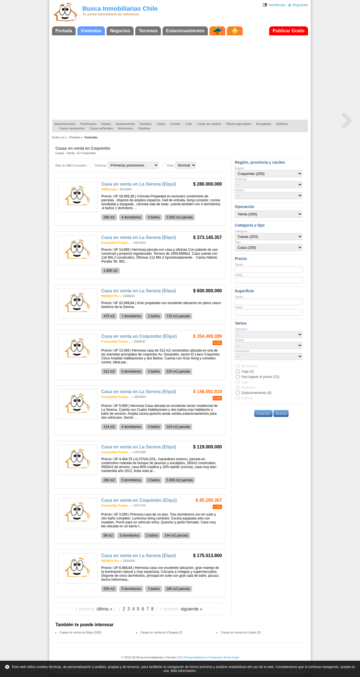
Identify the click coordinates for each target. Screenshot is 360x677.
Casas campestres (72, 128)
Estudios (146, 124)
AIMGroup (108, 189)
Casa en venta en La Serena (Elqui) (138, 184)
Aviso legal (231, 657)
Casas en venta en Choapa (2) (161, 632)
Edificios (282, 124)
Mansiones (125, 128)
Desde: (239, 264)
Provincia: (241, 179)
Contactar (215, 657)
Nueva (281, 413)
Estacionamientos (185, 30)
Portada (63, 30)
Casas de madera (209, 124)
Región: (239, 168)
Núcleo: (239, 190)
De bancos (249, 366)
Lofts (188, 124)
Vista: (170, 165)
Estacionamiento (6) (256, 393)
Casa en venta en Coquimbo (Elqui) (139, 336)
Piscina (246, 398)
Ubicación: (241, 329)
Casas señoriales (101, 128)
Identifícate (277, 5)
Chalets (175, 124)
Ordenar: (100, 165)
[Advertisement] (180, 77)
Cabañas (144, 128)
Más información (183, 671)
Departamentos (64, 124)
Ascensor (248, 387)
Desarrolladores (195, 657)
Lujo (244, 382)
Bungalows (263, 124)
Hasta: (239, 275)
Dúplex (106, 124)
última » (104, 609)
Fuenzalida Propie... (115, 242)
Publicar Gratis (289, 30)
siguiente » (191, 609)
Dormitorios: (242, 351)
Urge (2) (247, 371)
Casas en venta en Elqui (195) (80, 632)
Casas (160, 124)
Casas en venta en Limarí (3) (241, 632)
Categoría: (241, 231)
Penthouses (88, 124)
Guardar (263, 413)
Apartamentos (125, 124)
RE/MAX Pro (110, 296)
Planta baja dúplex (238, 124)
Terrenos (148, 30)
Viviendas (91, 30)
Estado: (239, 340)
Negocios (120, 30)
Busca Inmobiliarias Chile (120, 8)
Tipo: (238, 242)
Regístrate (300, 5)
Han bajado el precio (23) (260, 377)
